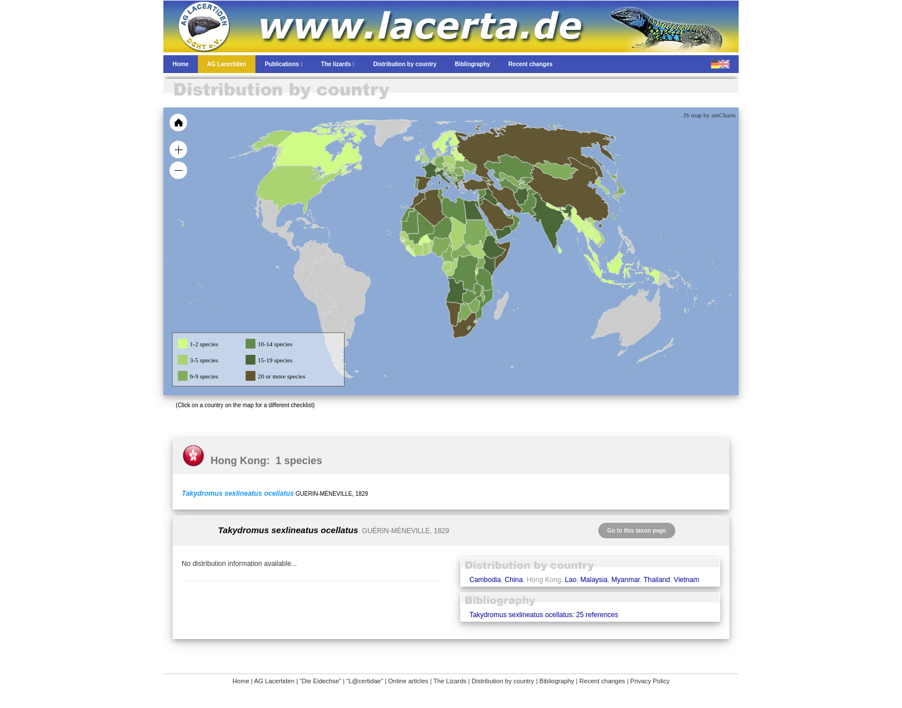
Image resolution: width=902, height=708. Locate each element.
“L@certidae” (364, 681)
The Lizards (449, 681)
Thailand (657, 580)
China (513, 580)
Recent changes (602, 681)
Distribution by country (503, 681)
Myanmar (625, 580)
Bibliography (557, 681)
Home (240, 681)
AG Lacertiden (274, 681)
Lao (570, 580)
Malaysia (593, 580)
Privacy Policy (650, 681)
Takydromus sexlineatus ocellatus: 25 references (543, 615)
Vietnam (686, 580)
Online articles (408, 681)
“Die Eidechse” (320, 681)
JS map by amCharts (709, 115)
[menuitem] (509, 215)
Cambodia (485, 580)
